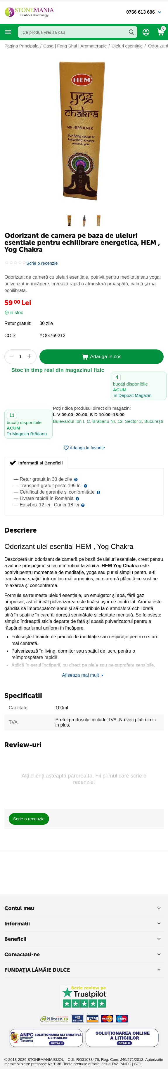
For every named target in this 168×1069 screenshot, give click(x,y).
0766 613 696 (140, 12)
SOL (138, 1064)
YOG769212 (52, 335)
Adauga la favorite (84, 448)
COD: (10, 335)
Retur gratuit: (17, 323)
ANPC (125, 1064)
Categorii (8, 32)
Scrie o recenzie (42, 263)
